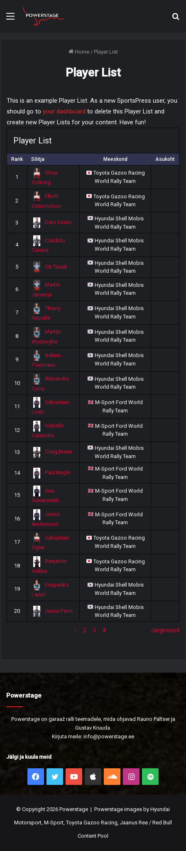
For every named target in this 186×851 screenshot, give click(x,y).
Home (79, 52)
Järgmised (165, 630)
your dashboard (64, 111)
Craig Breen (52, 452)
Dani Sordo (52, 222)
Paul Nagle (51, 472)
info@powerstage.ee (108, 736)
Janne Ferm (52, 611)
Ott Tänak (50, 267)
